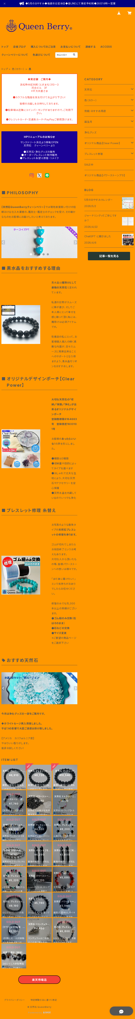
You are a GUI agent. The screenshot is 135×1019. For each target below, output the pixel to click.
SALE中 (88, 164)
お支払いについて (70, 46)
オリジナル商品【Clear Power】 (102, 143)
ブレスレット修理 (93, 153)
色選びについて (41, 54)
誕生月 (88, 121)
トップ (4, 46)
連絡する (90, 46)
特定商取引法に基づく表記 (44, 1000)
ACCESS (106, 46)
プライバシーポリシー (14, 1000)
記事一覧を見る (109, 256)
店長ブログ (19, 46)
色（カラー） (18, 68)
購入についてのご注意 (43, 46)
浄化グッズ (90, 132)
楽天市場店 (39, 980)
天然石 (88, 89)
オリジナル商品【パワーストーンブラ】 (104, 175)
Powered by (39, 1012)
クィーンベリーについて (14, 54)
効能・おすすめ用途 (95, 110)
